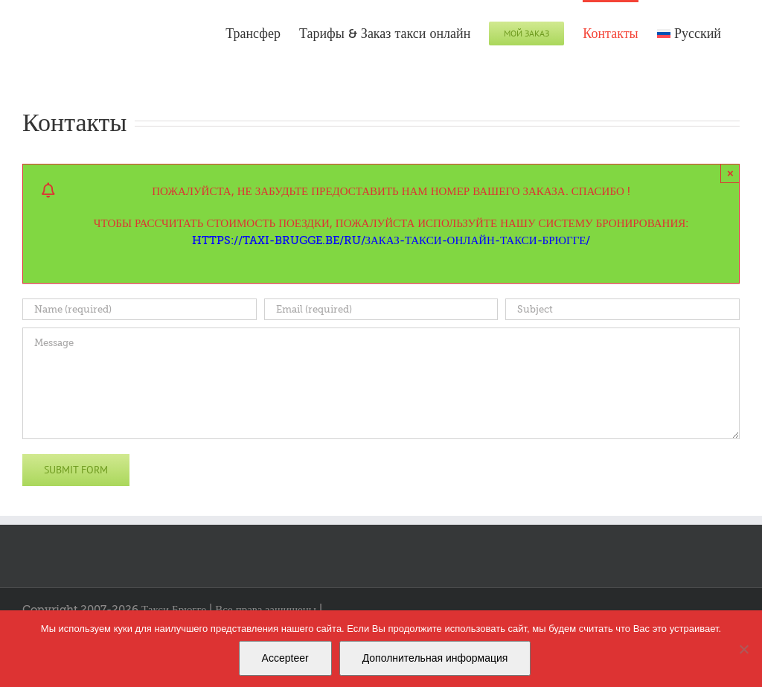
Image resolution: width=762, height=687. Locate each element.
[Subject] (622, 309)
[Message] (381, 383)
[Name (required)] (139, 309)
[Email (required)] (381, 309)
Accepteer (285, 658)
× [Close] (730, 173)
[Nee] (743, 649)
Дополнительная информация (435, 658)
